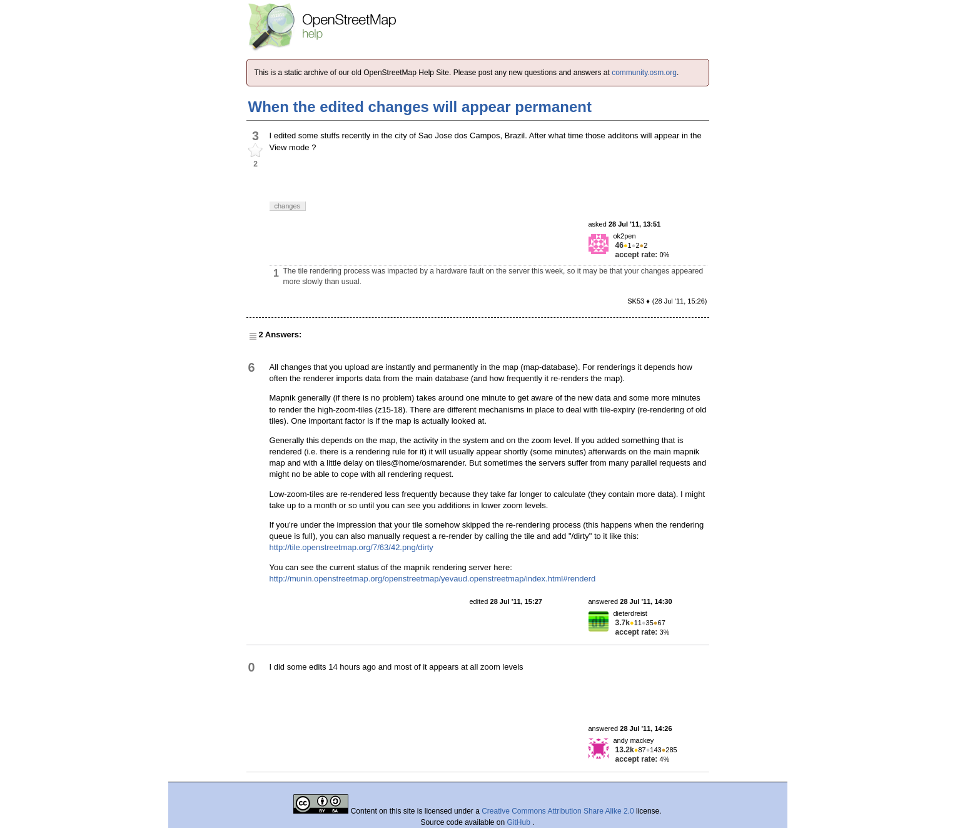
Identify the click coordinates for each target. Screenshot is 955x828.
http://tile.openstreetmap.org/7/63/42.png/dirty (351, 547)
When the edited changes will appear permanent (420, 106)
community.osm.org (644, 72)
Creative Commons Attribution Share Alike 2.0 (558, 811)
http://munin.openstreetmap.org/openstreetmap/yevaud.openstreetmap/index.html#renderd (433, 578)
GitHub (520, 822)
